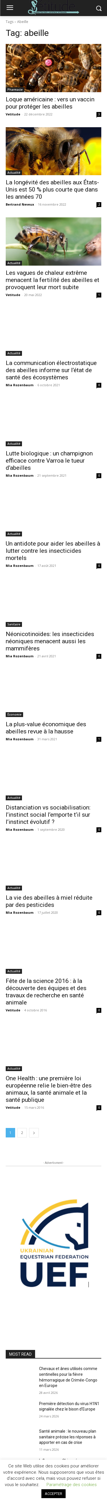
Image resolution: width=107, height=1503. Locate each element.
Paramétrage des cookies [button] (72, 1484)
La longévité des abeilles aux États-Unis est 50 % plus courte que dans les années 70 (52, 189)
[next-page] (34, 1132)
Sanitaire (13, 624)
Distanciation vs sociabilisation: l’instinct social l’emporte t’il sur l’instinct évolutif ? (48, 814)
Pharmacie (15, 90)
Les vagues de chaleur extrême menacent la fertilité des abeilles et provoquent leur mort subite (52, 280)
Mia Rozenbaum (19, 385)
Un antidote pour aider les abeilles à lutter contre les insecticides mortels (53, 550)
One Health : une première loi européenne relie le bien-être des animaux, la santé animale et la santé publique (49, 1089)
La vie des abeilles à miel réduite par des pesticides (49, 901)
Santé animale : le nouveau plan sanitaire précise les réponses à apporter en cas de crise (67, 1437)
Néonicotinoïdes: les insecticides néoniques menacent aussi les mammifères (50, 641)
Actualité (13, 173)
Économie (14, 714)
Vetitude (13, 114)
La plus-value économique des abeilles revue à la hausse (46, 728)
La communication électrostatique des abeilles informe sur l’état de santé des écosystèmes (51, 370)
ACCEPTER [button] (53, 1494)
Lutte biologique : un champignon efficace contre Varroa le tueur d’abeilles (49, 460)
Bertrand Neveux (20, 204)
